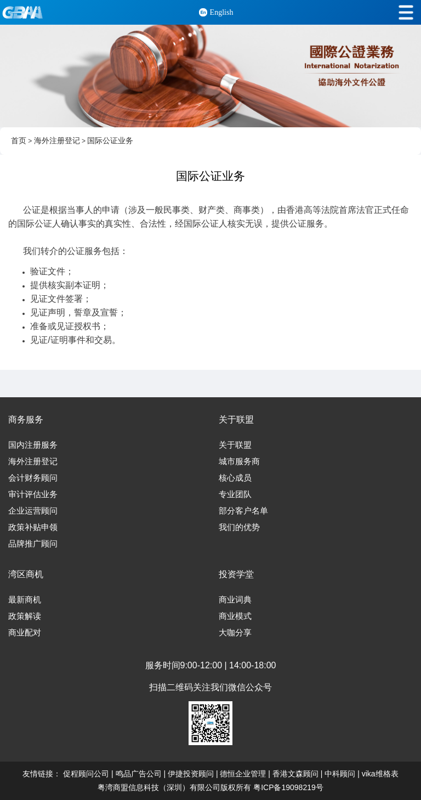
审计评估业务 (33, 494)
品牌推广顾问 (33, 543)
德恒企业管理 (243, 773)
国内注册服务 (33, 445)
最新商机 (24, 599)
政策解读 (24, 616)
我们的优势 (239, 527)
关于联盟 (235, 445)
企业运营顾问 (33, 510)
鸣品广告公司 (139, 773)
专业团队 (235, 494)
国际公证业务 (110, 141)
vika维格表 (380, 773)
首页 (18, 141)
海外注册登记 (57, 141)
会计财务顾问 (33, 478)
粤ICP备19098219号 (288, 787)
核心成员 (235, 478)
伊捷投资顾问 (191, 773)
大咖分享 (235, 632)
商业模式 (235, 616)
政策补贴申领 (33, 527)
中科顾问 (340, 773)
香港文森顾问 (295, 773)
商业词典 (235, 599)
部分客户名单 (243, 510)
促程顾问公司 (86, 773)
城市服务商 (239, 461)
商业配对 (24, 632)
